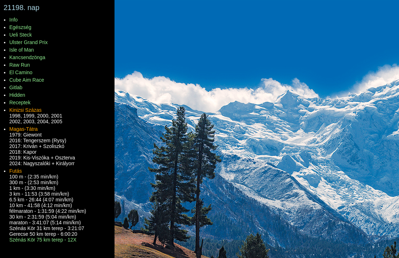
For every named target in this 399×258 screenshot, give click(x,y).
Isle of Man (21, 50)
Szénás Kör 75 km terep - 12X (43, 240)
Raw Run (19, 65)
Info (13, 20)
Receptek (19, 102)
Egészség (20, 27)
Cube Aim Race (26, 80)
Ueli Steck (20, 35)
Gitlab (16, 87)
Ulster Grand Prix (28, 42)
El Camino (21, 72)
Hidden (17, 95)
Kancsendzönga (27, 57)
